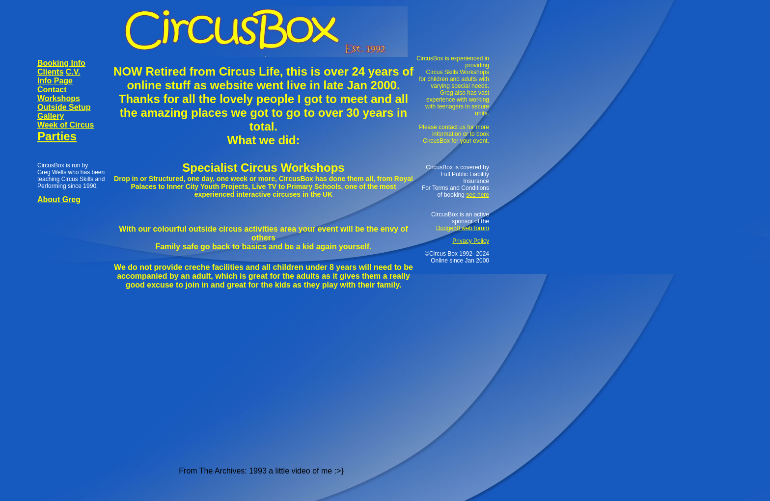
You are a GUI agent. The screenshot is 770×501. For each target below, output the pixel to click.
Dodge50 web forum (462, 228)
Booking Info (61, 63)
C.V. (73, 72)
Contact (52, 89)
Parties (57, 136)
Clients (50, 72)
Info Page (55, 81)
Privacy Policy (470, 240)
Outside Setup (63, 107)
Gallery (50, 116)
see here (477, 194)
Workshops (58, 98)
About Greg (59, 199)
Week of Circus (65, 125)
